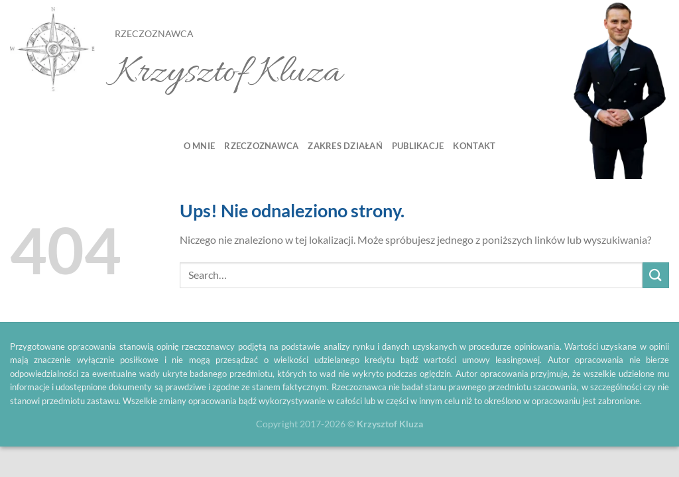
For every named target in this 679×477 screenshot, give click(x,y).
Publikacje (418, 145)
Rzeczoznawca (261, 145)
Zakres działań (345, 145)
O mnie (200, 145)
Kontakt (474, 145)
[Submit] (656, 275)
